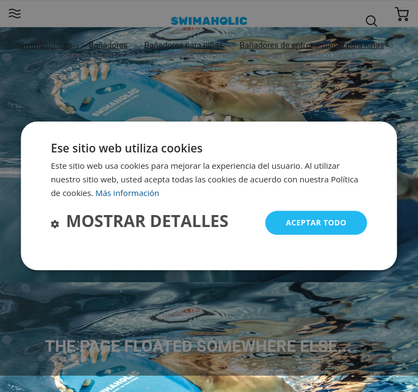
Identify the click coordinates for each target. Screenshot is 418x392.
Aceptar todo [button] (316, 222)
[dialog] (209, 195)
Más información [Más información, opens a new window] (127, 192)
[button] (139, 223)
